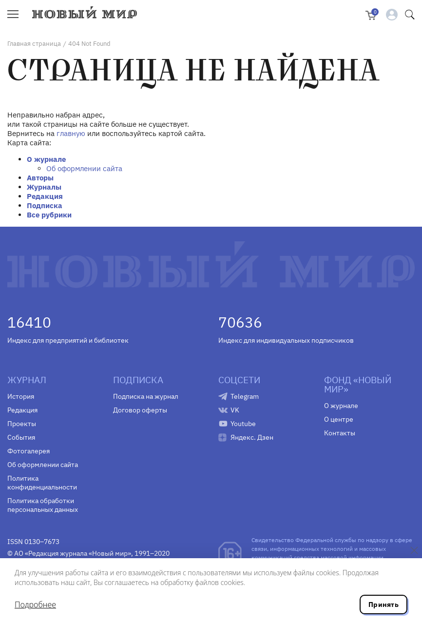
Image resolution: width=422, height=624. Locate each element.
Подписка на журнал (145, 396)
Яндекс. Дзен (251, 437)
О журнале (46, 159)
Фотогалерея (28, 451)
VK (234, 410)
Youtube (243, 423)
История (20, 396)
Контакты (339, 433)
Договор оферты (140, 410)
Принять (383, 604)
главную (71, 133)
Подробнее (35, 604)
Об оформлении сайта (84, 168)
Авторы (40, 177)
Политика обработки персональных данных (42, 505)
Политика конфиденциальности (42, 482)
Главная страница (34, 43)
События (21, 437)
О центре (338, 419)
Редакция (45, 196)
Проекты (21, 423)
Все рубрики (49, 214)
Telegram (244, 396)
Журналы (44, 187)
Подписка (44, 205)
